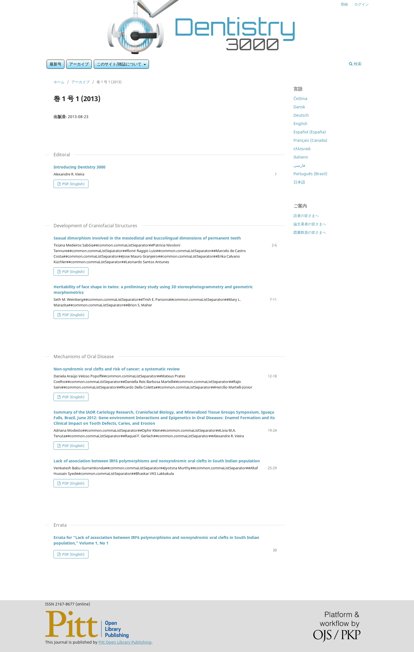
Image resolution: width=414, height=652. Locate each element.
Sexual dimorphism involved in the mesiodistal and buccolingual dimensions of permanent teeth (147, 238)
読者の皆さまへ (306, 215)
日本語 (299, 182)
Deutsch (301, 115)
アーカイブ (79, 64)
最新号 (55, 64)
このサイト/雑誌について (120, 64)
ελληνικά (301, 148)
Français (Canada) (310, 140)
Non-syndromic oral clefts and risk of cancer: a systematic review (117, 369)
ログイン (361, 4)
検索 (355, 63)
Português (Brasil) (310, 173)
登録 (344, 4)
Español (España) (309, 132)
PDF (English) (73, 183)
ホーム (59, 81)
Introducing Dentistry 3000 (79, 167)
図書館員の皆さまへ (309, 232)
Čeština (300, 98)
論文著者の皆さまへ (309, 223)
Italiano (300, 157)
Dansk (299, 106)
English (300, 123)
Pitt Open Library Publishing (124, 642)
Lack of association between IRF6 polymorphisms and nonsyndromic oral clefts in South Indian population (157, 460)
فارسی (299, 165)
